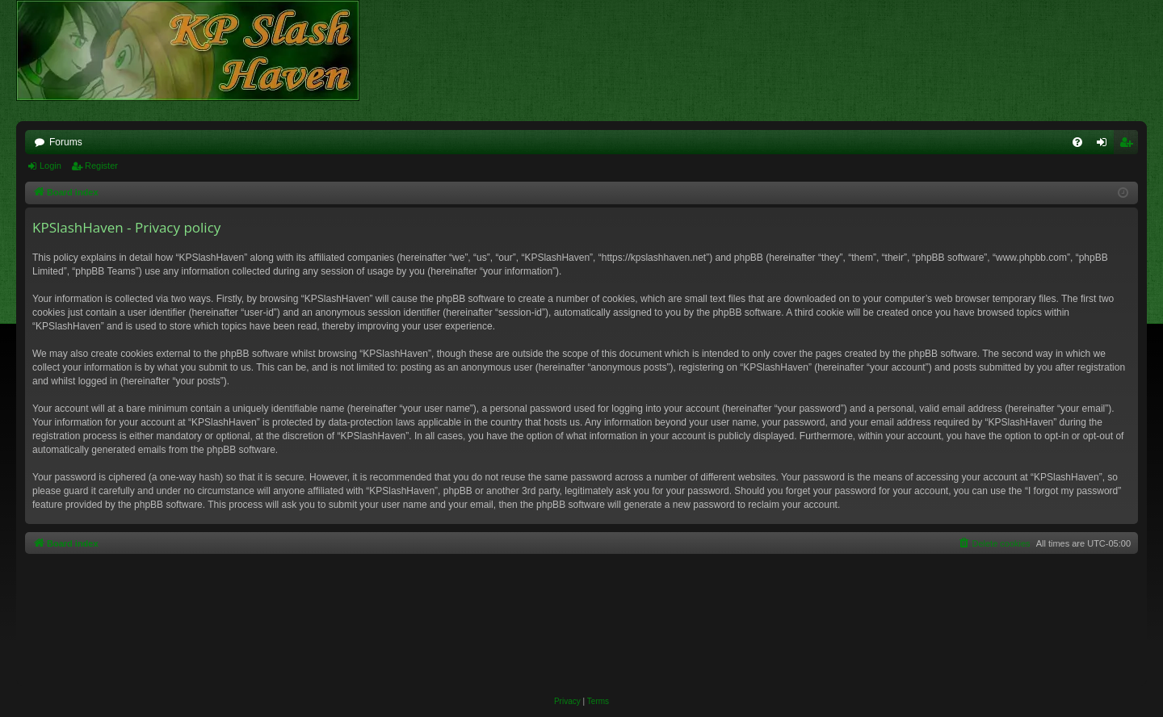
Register (101, 165)
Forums (65, 142)
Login (50, 165)
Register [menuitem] (1129, 145)
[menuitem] (1077, 142)
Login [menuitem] (1105, 145)
